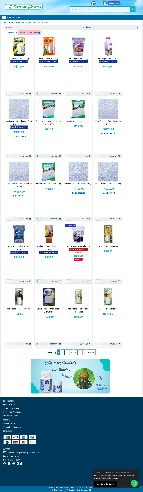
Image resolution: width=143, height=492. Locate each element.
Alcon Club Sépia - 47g (49, 58)
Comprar (25, 94)
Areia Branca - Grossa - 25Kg (78, 183)
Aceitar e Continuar (105, 484)
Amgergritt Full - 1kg (78, 58)
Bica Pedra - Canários (108, 246)
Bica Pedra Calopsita (108, 308)
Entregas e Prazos (11, 415)
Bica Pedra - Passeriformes (18, 308)
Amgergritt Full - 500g (108, 58)
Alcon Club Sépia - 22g (19, 58)
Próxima (91, 352)
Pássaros (9, 22)
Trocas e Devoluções (12, 408)
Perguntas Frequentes (12, 427)
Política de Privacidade (12, 412)
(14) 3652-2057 (11, 460)
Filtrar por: (11, 32)
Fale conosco (9, 423)
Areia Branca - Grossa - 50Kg (108, 183)
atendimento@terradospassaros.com (21, 452)
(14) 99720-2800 (12, 456)
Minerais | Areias (24, 22)
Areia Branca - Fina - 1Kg (78, 121)
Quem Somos (9, 404)
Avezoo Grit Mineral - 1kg (78, 246)
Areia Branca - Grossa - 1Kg (48, 183)
